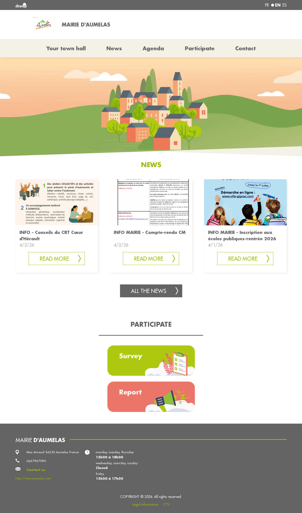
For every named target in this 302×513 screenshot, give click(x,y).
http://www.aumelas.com (33, 478)
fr (267, 5)
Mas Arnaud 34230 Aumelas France (52, 452)
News (114, 48)
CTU (166, 504)
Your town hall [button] (66, 48)
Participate (200, 48)
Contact (245, 48)
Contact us (35, 470)
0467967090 (36, 461)
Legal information (145, 504)
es (285, 5)
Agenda (153, 48)
